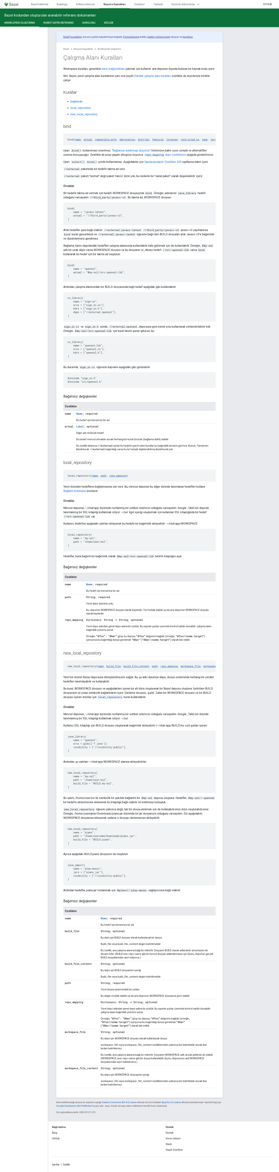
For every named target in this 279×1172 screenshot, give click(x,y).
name (78, 139)
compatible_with (106, 139)
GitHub (267, 4)
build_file (113, 666)
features (158, 139)
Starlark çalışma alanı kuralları (152, 76)
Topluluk (158, 4)
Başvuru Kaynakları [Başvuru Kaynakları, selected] (115, 4)
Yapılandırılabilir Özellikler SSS (162, 162)
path (103, 475)
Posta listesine (131, 37)
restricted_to (190, 139)
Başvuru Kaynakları (83, 49)
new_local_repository (84, 114)
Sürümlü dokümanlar (183, 4)
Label (80, 426)
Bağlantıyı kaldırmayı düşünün (131, 150)
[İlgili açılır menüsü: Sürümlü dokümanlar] (200, 4)
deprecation (127, 139)
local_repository (80, 108)
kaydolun (188, 37)
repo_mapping (118, 475)
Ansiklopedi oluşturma (109, 49)
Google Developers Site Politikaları (74, 1106)
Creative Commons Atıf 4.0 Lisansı (119, 1102)
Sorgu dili (88, 22)
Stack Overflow (174, 1149)
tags (205, 139)
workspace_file (191, 666)
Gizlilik (66, 1164)
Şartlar (56, 1164)
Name (79, 413)
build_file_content (136, 666)
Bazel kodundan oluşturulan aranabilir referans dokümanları (50, 15)
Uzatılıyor (139, 4)
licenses (172, 139)
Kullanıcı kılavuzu (85, 4)
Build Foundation (72, 37)
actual (88, 139)
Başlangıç (62, 4)
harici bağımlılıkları (113, 68)
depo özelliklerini (165, 154)
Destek (169, 1132)
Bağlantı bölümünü (74, 491)
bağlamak (76, 101)
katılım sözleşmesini (159, 37)
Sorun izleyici (173, 1138)
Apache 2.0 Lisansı (171, 1102)
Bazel (66, 49)
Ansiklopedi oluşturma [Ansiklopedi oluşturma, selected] (19, 22)
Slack (169, 1144)
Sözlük (108, 22)
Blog (54, 1132)
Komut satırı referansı (58, 22)
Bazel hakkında (39, 4)
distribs (143, 139)
